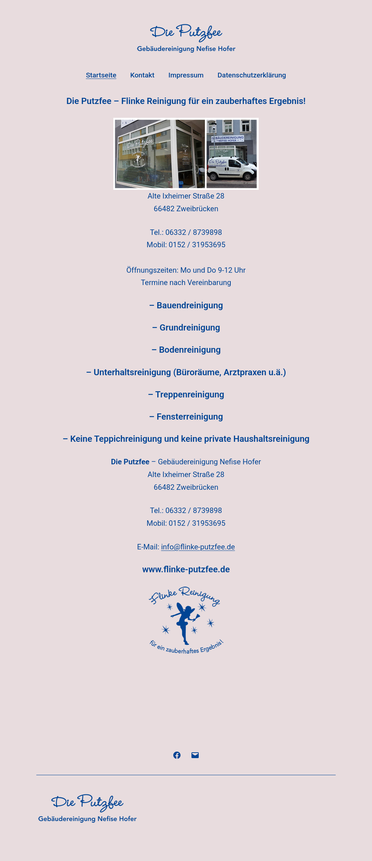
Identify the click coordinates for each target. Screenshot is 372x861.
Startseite (101, 75)
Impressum (186, 75)
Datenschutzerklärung (252, 75)
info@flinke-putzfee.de (198, 546)
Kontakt (142, 75)
